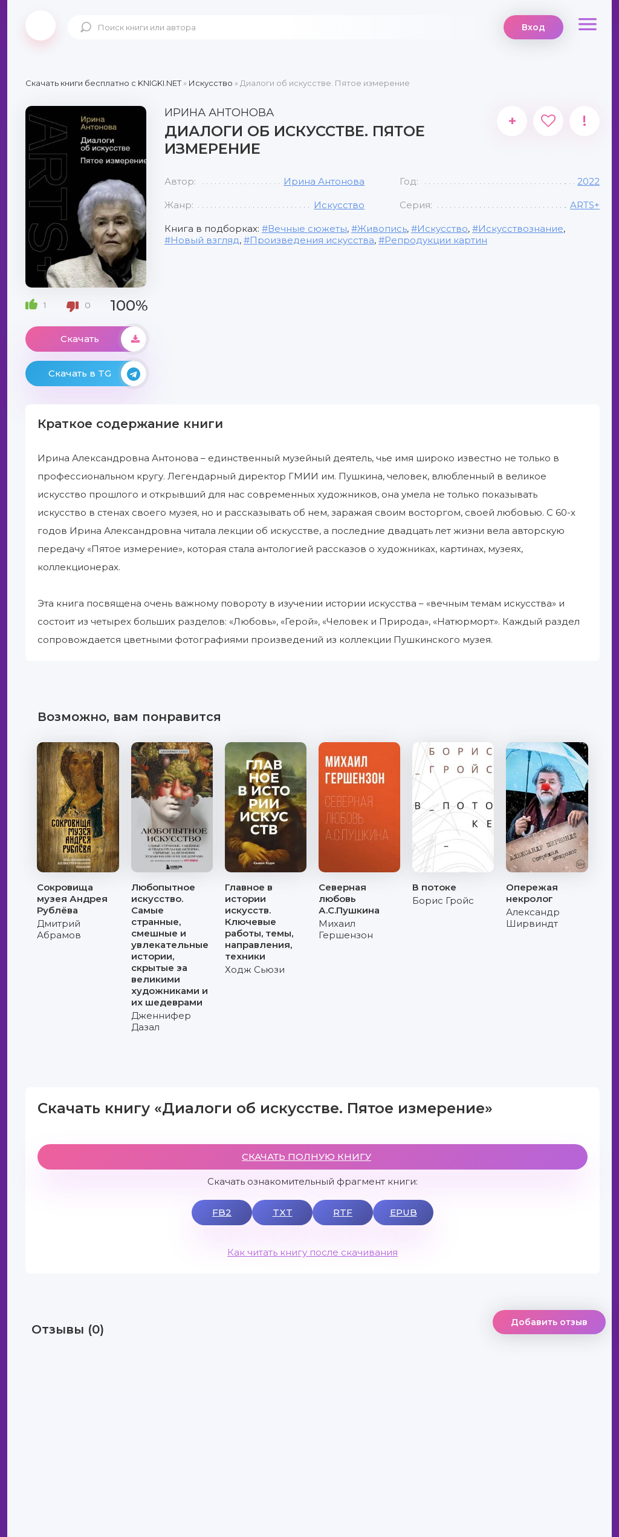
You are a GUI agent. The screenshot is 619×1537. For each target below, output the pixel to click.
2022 (588, 181)
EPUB (403, 1212)
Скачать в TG (97, 373)
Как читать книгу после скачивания (312, 1252)
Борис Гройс (443, 900)
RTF (342, 1212)
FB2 (222, 1212)
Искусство (339, 205)
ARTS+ (585, 205)
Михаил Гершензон (346, 929)
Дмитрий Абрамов (59, 929)
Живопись (382, 228)
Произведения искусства (312, 240)
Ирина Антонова (324, 181)
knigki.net (40, 25)
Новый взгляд (204, 240)
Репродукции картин (435, 240)
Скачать (103, 339)
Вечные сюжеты (307, 228)
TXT (283, 1212)
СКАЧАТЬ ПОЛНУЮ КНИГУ (306, 1156)
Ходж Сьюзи (255, 969)
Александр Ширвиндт (533, 917)
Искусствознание (520, 228)
